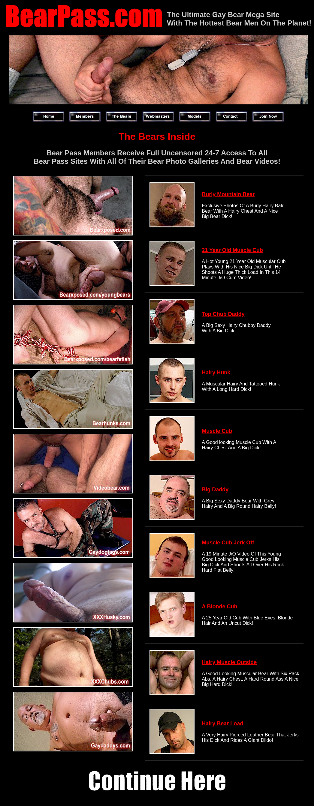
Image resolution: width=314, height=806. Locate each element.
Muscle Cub (217, 431)
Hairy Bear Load (222, 724)
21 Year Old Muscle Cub (232, 250)
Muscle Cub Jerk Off (228, 543)
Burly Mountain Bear (228, 194)
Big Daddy (215, 490)
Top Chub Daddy (223, 314)
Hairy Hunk (216, 373)
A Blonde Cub (219, 607)
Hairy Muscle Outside (229, 662)
